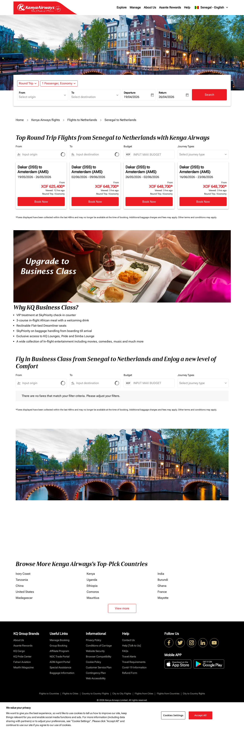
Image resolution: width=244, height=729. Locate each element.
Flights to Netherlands (82, 120)
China (20, 586)
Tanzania (22, 580)
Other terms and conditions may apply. (197, 217)
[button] (59, 83)
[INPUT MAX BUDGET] (152, 154)
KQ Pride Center (22, 656)
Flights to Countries (49, 693)
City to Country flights (194, 693)
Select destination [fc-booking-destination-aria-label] (83, 97)
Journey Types (186, 146)
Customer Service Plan (99, 667)
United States (25, 592)
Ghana (162, 586)
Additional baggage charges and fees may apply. (153, 217)
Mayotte (163, 598)
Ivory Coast (23, 573)
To (72, 92)
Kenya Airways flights (45, 120)
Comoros (93, 592)
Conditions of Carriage (99, 645)
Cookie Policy (93, 661)
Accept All (200, 715)
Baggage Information (62, 672)
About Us (150, 7)
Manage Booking (59, 640)
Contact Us (128, 640)
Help (187, 7)
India (161, 573)
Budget (128, 146)
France (162, 592)
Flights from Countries (168, 693)
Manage (135, 7)
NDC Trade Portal (59, 656)
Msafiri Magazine (23, 667)
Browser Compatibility (98, 656)
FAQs (125, 651)
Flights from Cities (144, 693)
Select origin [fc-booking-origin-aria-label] (27, 97)
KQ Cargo (19, 651)
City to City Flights (121, 693)
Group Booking (58, 645)
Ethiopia (92, 586)
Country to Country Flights (95, 693)
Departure (129, 92)
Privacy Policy (93, 640)
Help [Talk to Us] (131, 645)
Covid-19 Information (134, 667)
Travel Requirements (133, 661)
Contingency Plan (96, 672)
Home (20, 120)
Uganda (92, 580)
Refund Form (129, 672)
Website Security (95, 651)
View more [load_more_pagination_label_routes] (122, 608)
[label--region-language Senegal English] (211, 7)
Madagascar (24, 598)
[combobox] (37, 154)
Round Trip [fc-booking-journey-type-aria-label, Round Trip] (26, 83)
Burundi (163, 580)
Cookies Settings (173, 715)
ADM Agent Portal (60, 661)
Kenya (91, 573)
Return (162, 92)
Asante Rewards (170, 7)
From (22, 92)
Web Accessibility (95, 678)
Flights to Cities (70, 693)
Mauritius (93, 598)
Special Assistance (60, 667)
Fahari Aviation (22, 661)
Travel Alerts (129, 656)
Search (209, 94)
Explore (122, 7)
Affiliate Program (59, 651)
